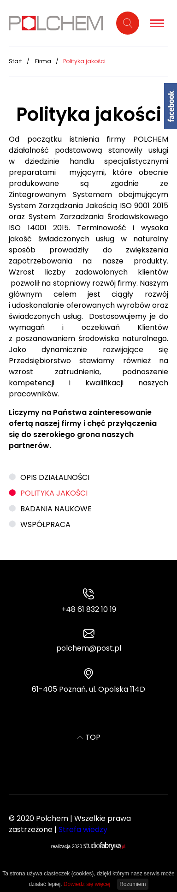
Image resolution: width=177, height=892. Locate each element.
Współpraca (45, 524)
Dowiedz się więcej (87, 884)
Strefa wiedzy (83, 829)
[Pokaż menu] (157, 23)
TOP (88, 737)
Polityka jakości (54, 493)
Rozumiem (132, 884)
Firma (43, 61)
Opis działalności (54, 477)
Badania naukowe (56, 508)
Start (15, 61)
